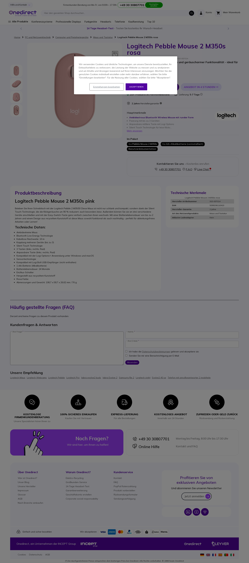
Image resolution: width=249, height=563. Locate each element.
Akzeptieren (136, 87)
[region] (125, 75)
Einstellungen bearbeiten (106, 87)
